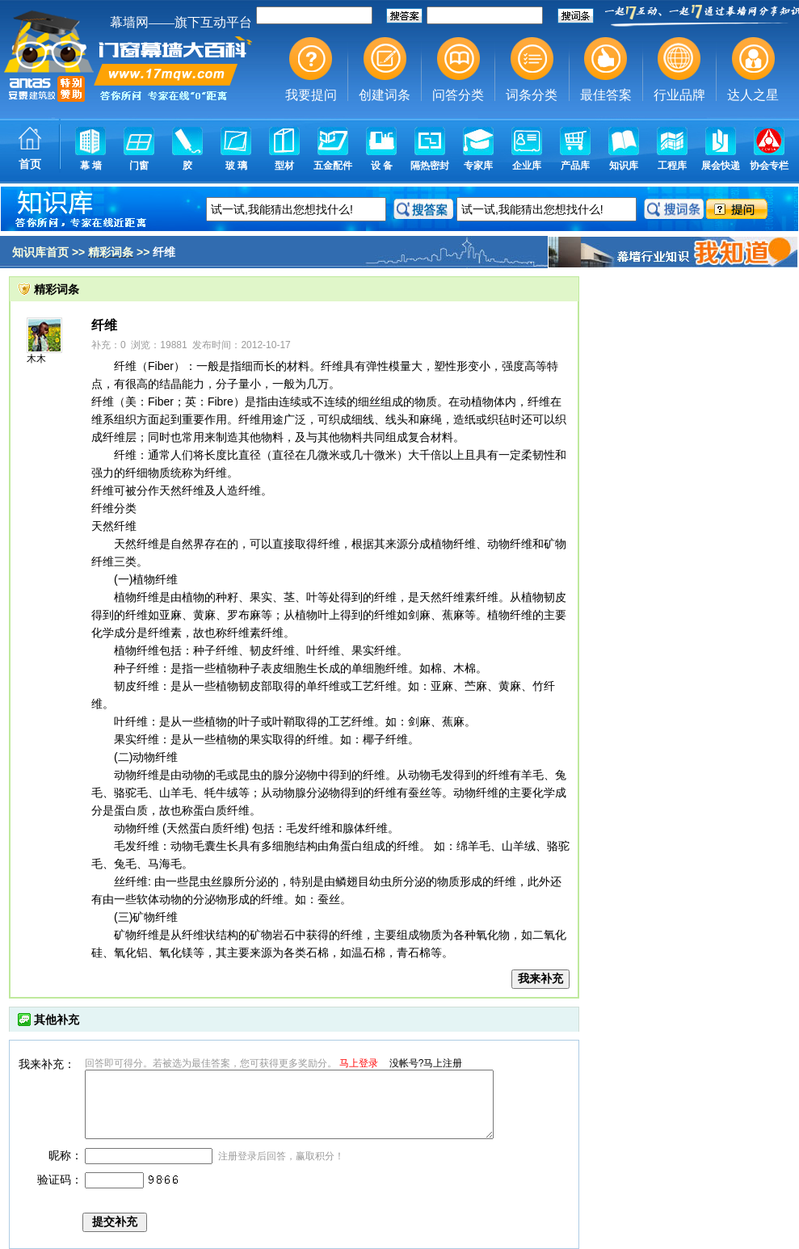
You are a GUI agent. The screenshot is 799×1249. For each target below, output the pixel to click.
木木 (36, 358)
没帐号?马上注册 (426, 1063)
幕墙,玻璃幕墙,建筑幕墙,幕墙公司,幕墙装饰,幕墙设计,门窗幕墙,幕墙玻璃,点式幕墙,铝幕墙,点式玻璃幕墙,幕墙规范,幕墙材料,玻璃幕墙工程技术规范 (399, 93)
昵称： (65, 1155)
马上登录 (358, 1063)
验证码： (59, 1179)
